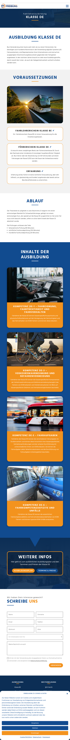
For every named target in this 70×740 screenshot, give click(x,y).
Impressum (46, 737)
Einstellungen (35, 733)
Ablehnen (35, 728)
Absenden (56, 665)
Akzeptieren (35, 723)
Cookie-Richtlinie (26, 737)
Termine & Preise (47, 571)
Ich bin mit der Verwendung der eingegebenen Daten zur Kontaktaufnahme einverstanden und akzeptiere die (34, 659)
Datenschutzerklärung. (39, 661)
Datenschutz (37, 737)
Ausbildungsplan (23, 571)
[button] (67, 694)
